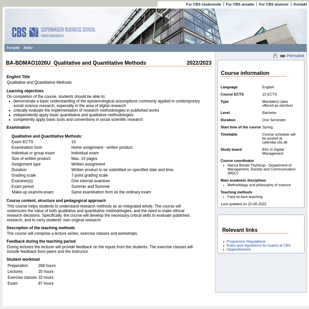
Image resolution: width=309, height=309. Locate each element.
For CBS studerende (203, 4)
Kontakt (300, 4)
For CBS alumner (274, 4)
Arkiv (28, 48)
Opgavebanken (238, 249)
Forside (13, 48)
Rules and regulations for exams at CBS (258, 245)
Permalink (292, 56)
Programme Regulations (246, 241)
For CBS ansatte (240, 4)
